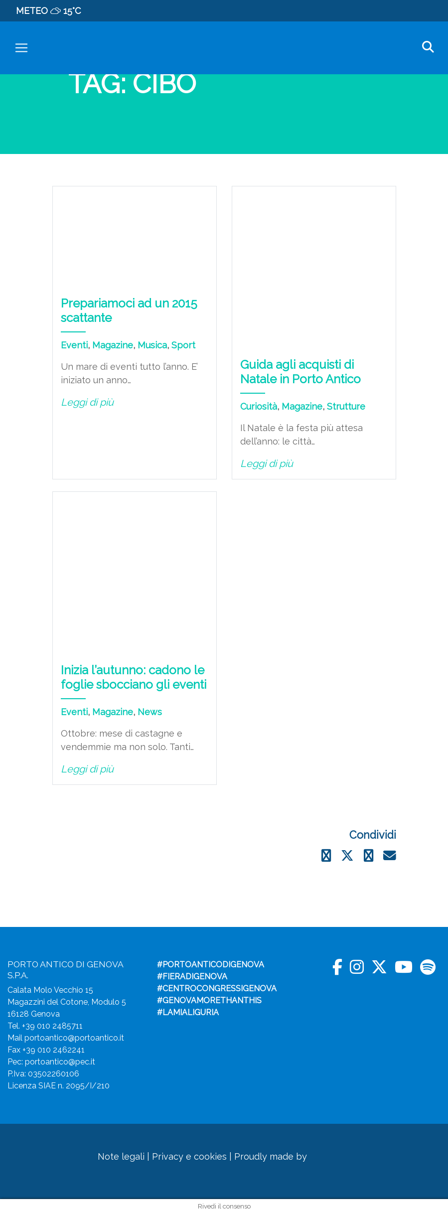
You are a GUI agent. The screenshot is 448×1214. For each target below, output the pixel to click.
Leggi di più (87, 402)
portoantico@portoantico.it (74, 1038)
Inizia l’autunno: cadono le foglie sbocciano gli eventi (133, 677)
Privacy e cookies (189, 1156)
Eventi (74, 345)
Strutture (346, 406)
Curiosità (258, 406)
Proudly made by (287, 1156)
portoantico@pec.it (60, 1061)
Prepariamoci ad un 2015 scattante (129, 310)
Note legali (121, 1156)
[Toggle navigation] (21, 47)
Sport (183, 345)
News (150, 712)
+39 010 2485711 (52, 1026)
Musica (152, 345)
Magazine (112, 345)
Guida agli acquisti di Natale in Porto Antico (300, 371)
